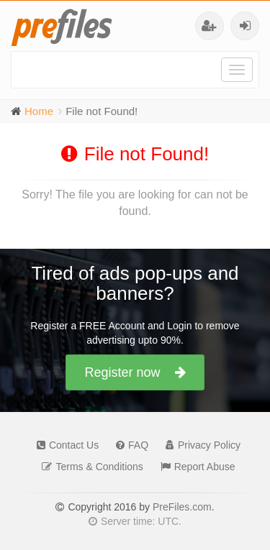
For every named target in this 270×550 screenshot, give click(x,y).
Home (38, 111)
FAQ (128, 445)
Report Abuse (194, 466)
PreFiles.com (182, 507)
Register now (134, 372)
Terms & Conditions (89, 466)
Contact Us (64, 445)
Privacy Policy (199, 445)
